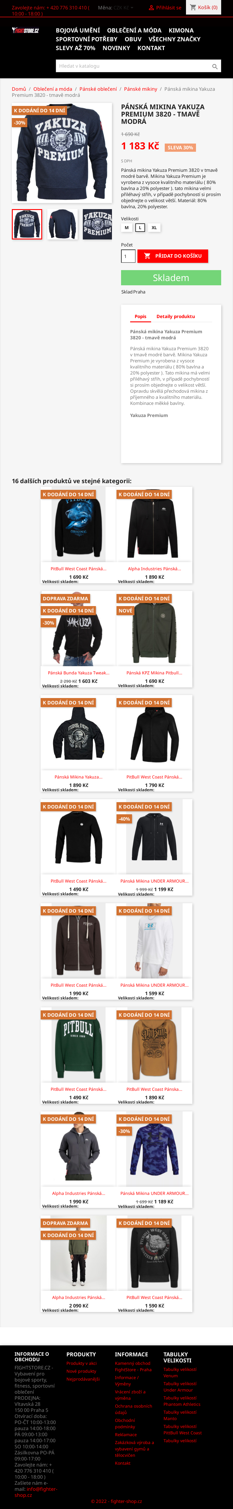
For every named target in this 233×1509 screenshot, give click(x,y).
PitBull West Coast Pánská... (78, 568)
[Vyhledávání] (138, 65)
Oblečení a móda (134, 30)
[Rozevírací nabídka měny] (124, 8)
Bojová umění (78, 30)
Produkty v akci (81, 1363)
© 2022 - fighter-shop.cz (116, 1501)
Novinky (116, 48)
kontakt (151, 48)
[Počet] (128, 256)
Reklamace (126, 1434)
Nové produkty (81, 1371)
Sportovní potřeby (86, 39)
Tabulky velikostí (180, 1440)
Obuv (133, 39)
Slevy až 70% (75, 48)
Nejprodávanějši (83, 1379)
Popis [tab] (141, 316)
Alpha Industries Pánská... (154, 568)
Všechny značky (175, 39)
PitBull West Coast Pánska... (154, 1089)
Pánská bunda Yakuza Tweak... (79, 673)
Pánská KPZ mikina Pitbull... (154, 673)
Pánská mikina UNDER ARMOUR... (154, 881)
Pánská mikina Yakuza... (79, 777)
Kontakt (122, 1463)
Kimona (181, 30)
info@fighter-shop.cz (36, 1492)
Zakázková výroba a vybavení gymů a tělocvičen (134, 1448)
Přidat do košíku (173, 256)
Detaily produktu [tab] (176, 316)
